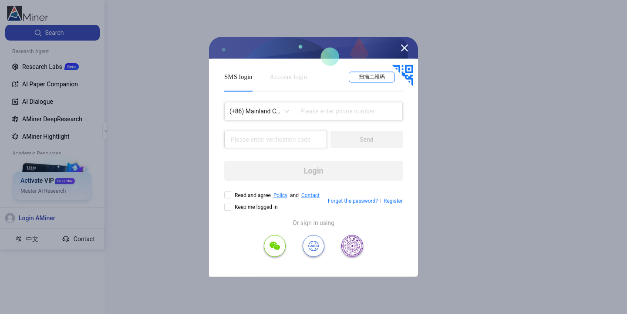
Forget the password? (353, 201)
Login (313, 170)
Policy (280, 195)
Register (393, 201)
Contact (310, 195)
